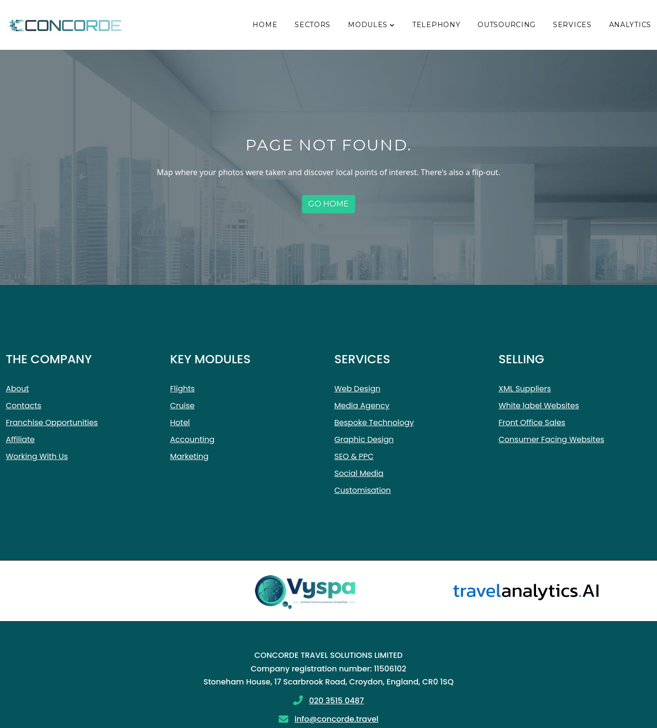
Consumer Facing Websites (552, 439)
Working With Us (37, 456)
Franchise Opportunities (52, 422)
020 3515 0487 (336, 700)
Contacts (23, 405)
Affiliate (20, 439)
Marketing (189, 456)
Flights (182, 388)
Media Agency (361, 405)
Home (265, 24)
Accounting (192, 439)
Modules (368, 24)
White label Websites (539, 405)
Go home (328, 203)
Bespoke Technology (374, 422)
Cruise (182, 405)
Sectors (312, 24)
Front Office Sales (532, 422)
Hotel (180, 422)
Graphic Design (364, 439)
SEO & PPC (353, 456)
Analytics (630, 24)
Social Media (359, 473)
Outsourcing (507, 24)
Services (572, 24)
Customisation (362, 490)
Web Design (357, 388)
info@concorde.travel (337, 719)
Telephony (436, 24)
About (17, 388)
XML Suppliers (525, 388)
